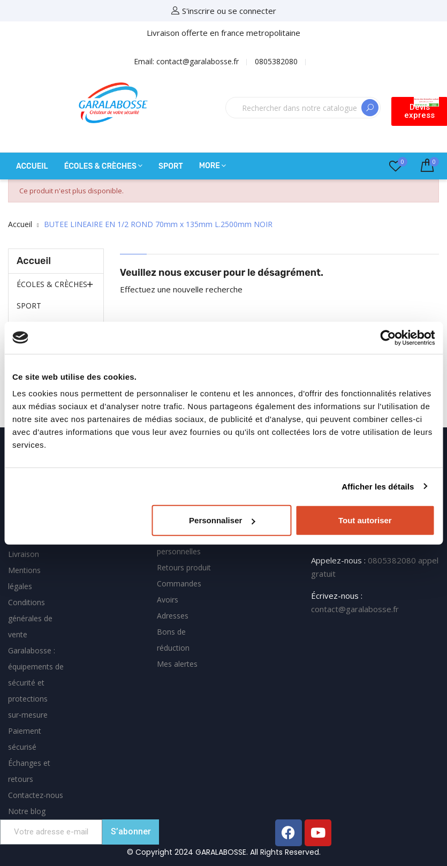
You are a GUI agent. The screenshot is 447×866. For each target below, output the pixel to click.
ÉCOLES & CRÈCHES (52, 284)
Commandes (179, 583)
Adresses (172, 616)
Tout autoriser (365, 520)
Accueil (34, 261)
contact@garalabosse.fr (355, 609)
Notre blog (27, 811)
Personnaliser (222, 520)
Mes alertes (177, 664)
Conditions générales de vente (30, 618)
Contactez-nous (35, 795)
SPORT (29, 305)
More (209, 165)
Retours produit (184, 567)
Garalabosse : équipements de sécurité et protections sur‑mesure (36, 682)
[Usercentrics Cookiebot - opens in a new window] (388, 337)
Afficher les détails (378, 486)
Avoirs (167, 599)
